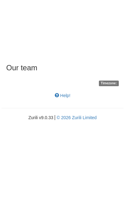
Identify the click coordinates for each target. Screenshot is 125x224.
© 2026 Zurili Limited (77, 117)
